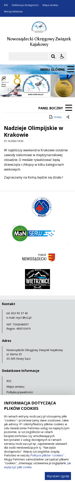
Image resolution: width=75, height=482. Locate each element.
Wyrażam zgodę (58, 476)
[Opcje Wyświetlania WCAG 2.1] (62, 56)
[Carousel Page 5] (54, 89)
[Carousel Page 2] (43, 89)
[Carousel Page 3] (46, 89)
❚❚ (8, 89)
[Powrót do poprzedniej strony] (68, 117)
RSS (6, 5)
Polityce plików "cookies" (47, 455)
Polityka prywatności (19, 392)
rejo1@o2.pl (23, 317)
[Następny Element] (29, 89)
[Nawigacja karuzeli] (24, 89)
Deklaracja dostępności (25, 5)
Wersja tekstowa (13, 11)
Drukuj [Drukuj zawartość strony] (54, 117)
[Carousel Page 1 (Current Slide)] (39, 89)
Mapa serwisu (50, 5)
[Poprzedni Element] (19, 89)
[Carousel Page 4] (50, 89)
